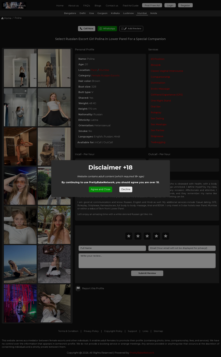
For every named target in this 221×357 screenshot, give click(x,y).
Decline (125, 189)
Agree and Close (100, 189)
